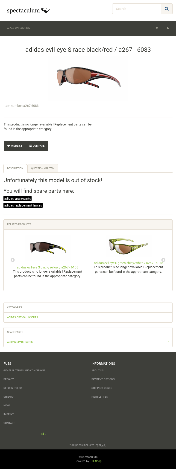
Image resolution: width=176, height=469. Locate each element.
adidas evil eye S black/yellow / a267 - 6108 (47, 267)
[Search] (136, 8)
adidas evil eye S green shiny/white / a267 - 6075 (128, 263)
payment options (103, 379)
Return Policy (13, 388)
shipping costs (101, 388)
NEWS (7, 405)
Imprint (8, 414)
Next (163, 260)
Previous (12, 260)
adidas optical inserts (22, 317)
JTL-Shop (96, 461)
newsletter (99, 396)
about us (97, 370)
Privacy (8, 379)
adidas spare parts (17, 198)
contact (9, 423)
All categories (18, 27)
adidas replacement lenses (23, 205)
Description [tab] (15, 168)
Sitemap (8, 396)
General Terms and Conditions (24, 370)
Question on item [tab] (43, 168)
